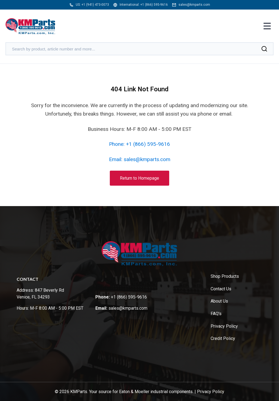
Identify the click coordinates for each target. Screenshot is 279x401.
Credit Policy (223, 338)
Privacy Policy (224, 326)
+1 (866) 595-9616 (154, 5)
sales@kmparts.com (194, 5)
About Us (219, 301)
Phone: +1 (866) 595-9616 (139, 144)
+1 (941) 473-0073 (95, 5)
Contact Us (221, 288)
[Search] (264, 49)
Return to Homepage (139, 178)
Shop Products (225, 276)
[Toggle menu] (267, 26)
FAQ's (216, 313)
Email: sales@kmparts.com (139, 159)
